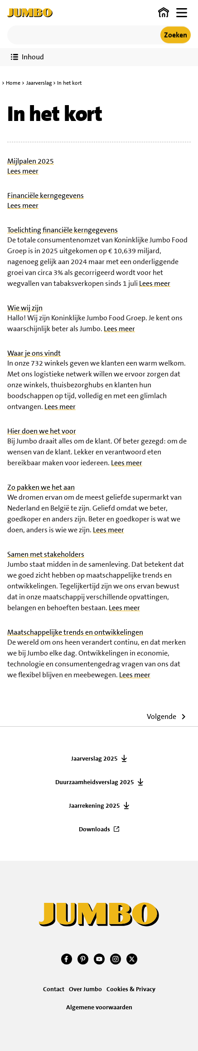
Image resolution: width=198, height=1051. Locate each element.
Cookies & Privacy (130, 989)
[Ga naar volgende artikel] (169, 717)
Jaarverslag (39, 83)
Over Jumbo (85, 989)
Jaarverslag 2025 (94, 758)
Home (13, 83)
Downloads (94, 829)
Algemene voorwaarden (99, 1007)
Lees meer (23, 171)
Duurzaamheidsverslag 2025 (94, 782)
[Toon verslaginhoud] (27, 57)
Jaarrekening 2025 (94, 805)
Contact (53, 989)
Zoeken (175, 34)
